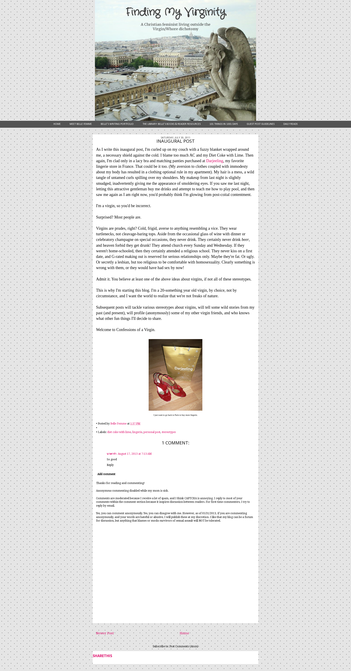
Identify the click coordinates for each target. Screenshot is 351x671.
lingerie (137, 432)
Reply (110, 465)
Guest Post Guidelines (260, 124)
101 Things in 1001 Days (224, 124)
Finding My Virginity (175, 12)
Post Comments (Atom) (183, 646)
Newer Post (105, 633)
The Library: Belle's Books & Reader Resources (172, 124)
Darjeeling (214, 161)
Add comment (106, 474)
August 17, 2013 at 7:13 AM (135, 453)
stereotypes (169, 432)
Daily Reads (290, 124)
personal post (151, 432)
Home (57, 124)
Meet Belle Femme (81, 124)
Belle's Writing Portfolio (117, 124)
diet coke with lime (119, 432)
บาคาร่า (111, 453)
